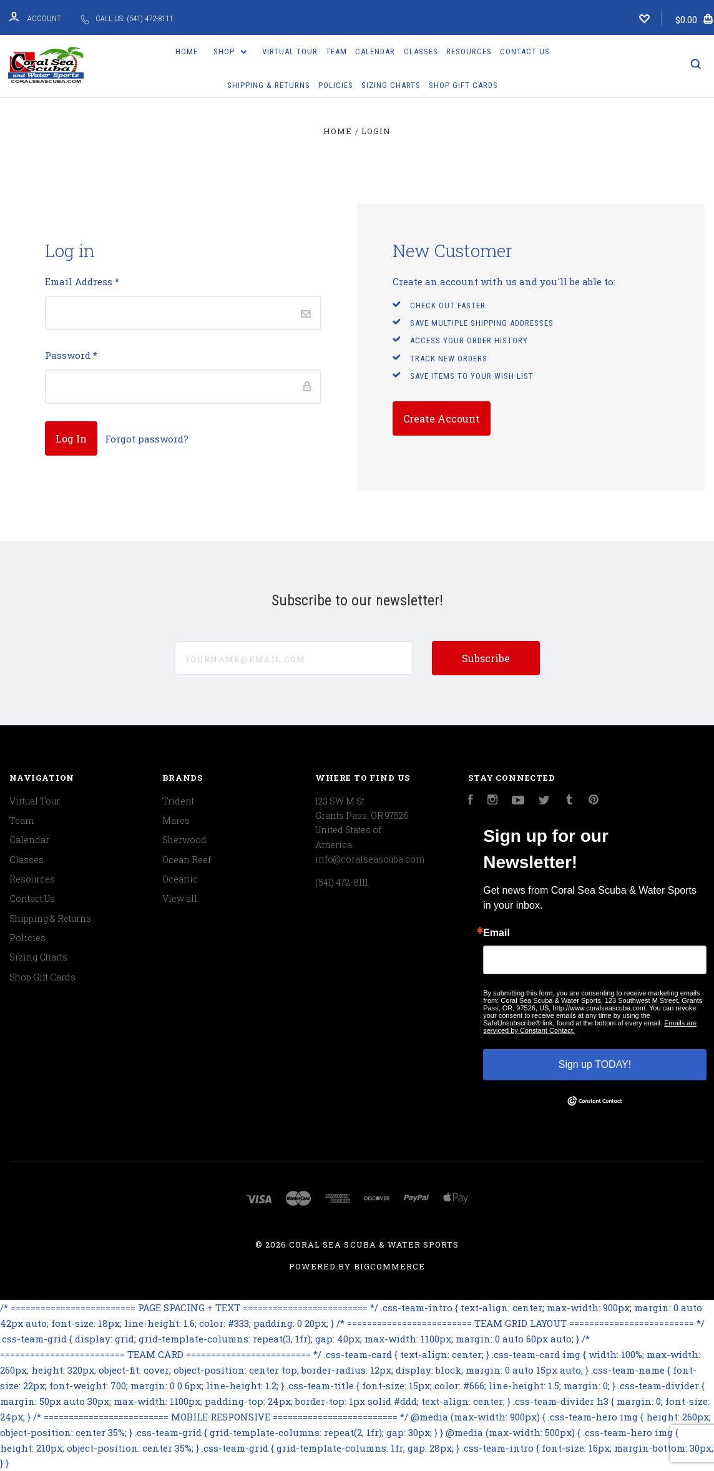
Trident (178, 801)
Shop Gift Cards (463, 85)
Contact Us (525, 51)
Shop (230, 51)
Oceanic (180, 879)
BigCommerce (389, 1266)
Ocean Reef (186, 860)
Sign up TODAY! (595, 1064)
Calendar (375, 51)
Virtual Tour (290, 51)
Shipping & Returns (268, 85)
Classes (421, 51)
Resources (469, 51)
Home (186, 51)
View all (179, 898)
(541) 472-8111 (341, 882)
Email (496, 933)
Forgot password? (146, 439)
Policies (335, 85)
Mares (176, 820)
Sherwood (184, 840)
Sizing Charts (391, 85)
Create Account (441, 418)
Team (336, 51)
